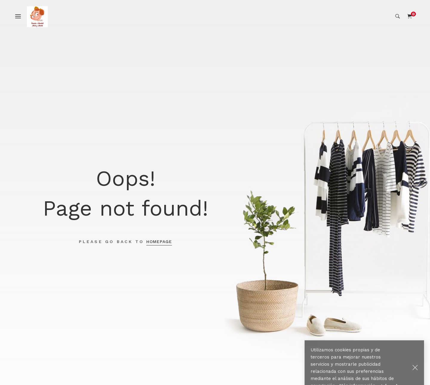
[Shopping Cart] (409, 16)
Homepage (159, 241)
